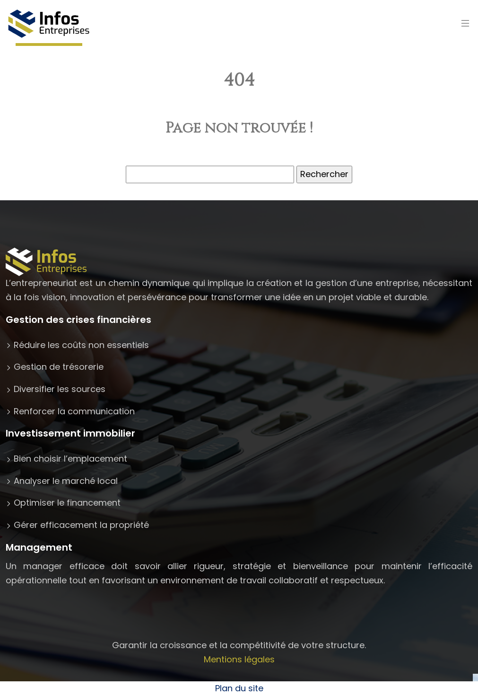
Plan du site (239, 688)
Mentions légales (239, 659)
